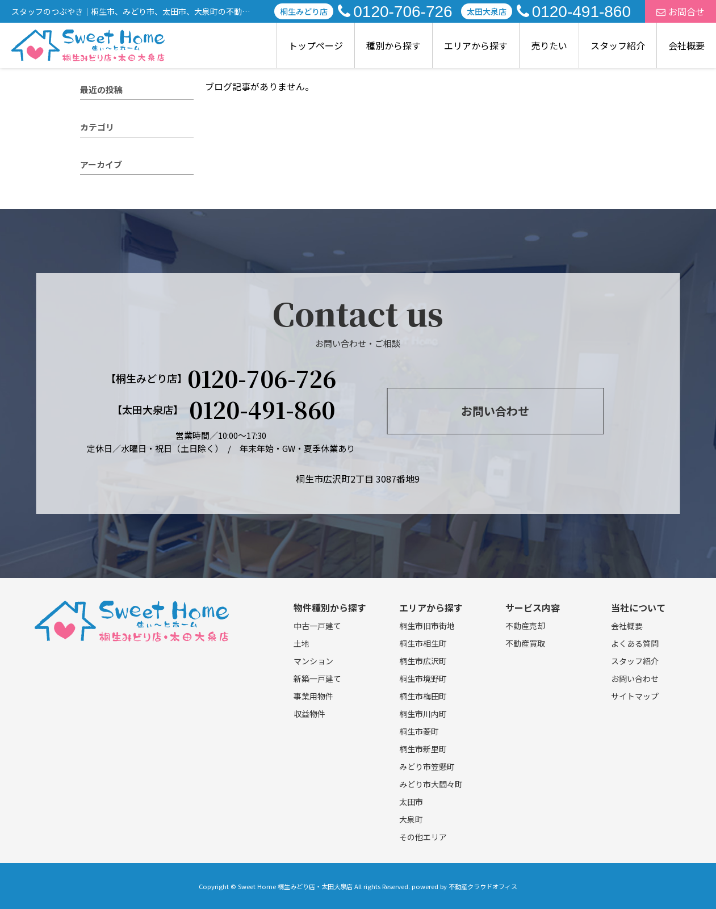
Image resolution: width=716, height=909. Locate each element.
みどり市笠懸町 (427, 766)
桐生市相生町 (423, 643)
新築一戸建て (317, 678)
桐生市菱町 (419, 731)
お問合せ (680, 11)
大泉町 (411, 819)
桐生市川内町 (423, 713)
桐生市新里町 (423, 749)
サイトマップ (635, 696)
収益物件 (309, 713)
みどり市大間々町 (431, 784)
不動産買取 (525, 643)
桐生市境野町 (423, 678)
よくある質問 (635, 643)
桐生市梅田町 (423, 696)
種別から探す (393, 45)
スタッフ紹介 (618, 45)
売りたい (549, 45)
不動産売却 (525, 625)
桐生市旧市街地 (427, 625)
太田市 (411, 801)
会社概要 (686, 45)
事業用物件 (313, 696)
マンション (313, 661)
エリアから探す (476, 45)
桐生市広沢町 (423, 661)
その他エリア (423, 837)
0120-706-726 (395, 11)
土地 (301, 643)
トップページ (315, 45)
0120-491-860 (574, 11)
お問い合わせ (495, 411)
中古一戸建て (317, 625)
